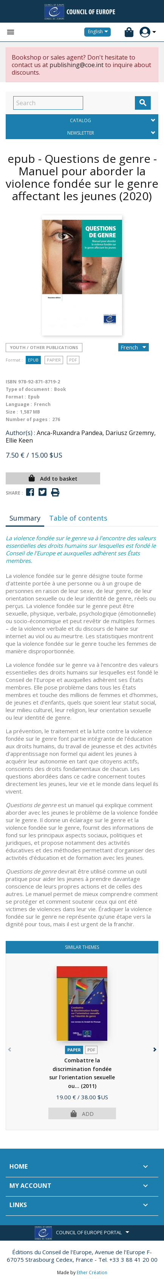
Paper (74, 1050)
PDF (73, 360)
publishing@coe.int (77, 65)
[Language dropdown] (99, 32)
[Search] (48, 103)
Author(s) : (20, 433)
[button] (154, 1048)
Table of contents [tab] (78, 517)
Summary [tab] (24, 517)
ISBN (11, 381)
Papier (54, 360)
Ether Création (92, 1272)
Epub (33, 360)
